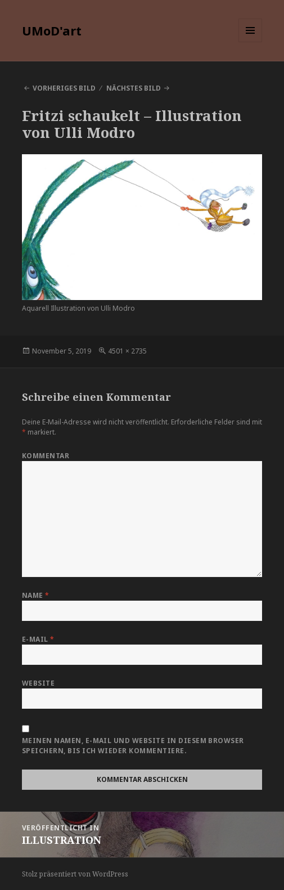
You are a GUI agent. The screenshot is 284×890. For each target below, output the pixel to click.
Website (38, 683)
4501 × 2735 (127, 351)
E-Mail (38, 639)
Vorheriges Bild (64, 88)
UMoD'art (52, 30)
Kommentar (45, 455)
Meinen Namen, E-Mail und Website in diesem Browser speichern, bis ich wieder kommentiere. (133, 745)
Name (35, 595)
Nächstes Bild (133, 88)
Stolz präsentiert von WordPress (75, 874)
